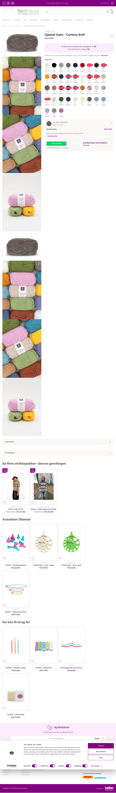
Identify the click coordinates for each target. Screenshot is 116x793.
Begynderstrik (67, 20)
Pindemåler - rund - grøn (71, 565)
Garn (25, 20)
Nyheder (17, 20)
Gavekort (89, 20)
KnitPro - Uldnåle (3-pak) (16, 668)
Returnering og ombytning (30, 763)
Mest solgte (6, 20)
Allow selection (101, 775)
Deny (101, 781)
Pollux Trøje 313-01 (15, 509)
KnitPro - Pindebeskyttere (15, 565)
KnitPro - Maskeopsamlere (16, 612)
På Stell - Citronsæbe (15, 715)
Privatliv (56, 763)
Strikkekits (34, 20)
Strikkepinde (45, 20)
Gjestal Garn (19, 26)
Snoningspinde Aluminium (71, 668)
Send (95, 738)
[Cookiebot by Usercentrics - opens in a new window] (12, 789)
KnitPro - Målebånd (44, 668)
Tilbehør (56, 20)
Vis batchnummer (52, 136)
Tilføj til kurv (56, 143)
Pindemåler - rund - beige (43, 565)
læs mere (104, 55)
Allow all (101, 769)
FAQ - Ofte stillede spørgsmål (31, 760)
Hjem (4, 26)
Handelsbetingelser (60, 760)
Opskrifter (79, 20)
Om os (55, 758)
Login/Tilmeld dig (27, 758)
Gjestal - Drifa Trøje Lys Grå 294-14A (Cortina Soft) (44, 509)
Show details (95, 789)
